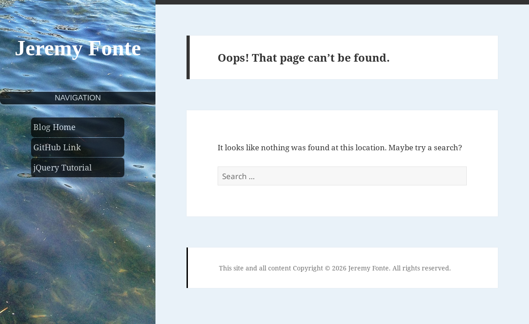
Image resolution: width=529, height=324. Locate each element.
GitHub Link (57, 147)
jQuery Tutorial (62, 167)
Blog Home (54, 127)
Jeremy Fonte (77, 48)
